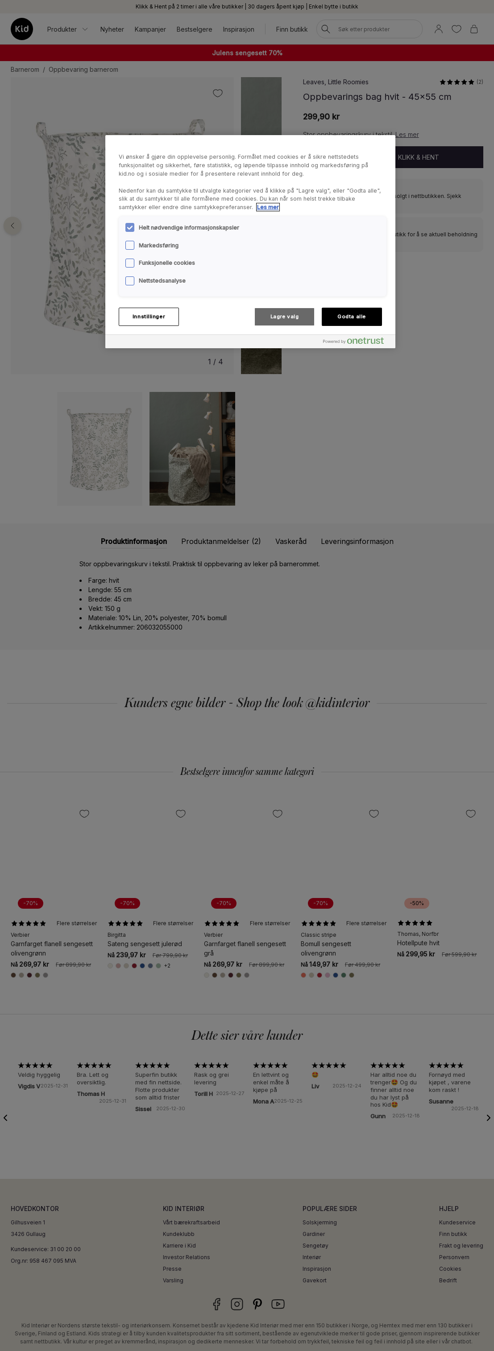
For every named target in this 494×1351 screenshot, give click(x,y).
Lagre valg (284, 316)
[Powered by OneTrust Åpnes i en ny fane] (357, 342)
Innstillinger (149, 316)
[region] (250, 241)
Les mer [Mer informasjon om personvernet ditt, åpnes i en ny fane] (268, 207)
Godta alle (351, 316)
